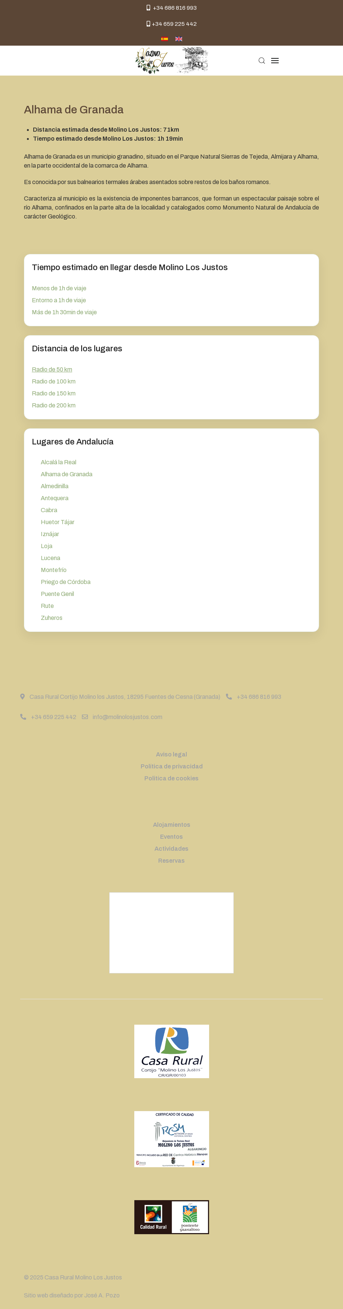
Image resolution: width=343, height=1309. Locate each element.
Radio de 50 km (52, 369)
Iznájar (50, 534)
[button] (262, 60)
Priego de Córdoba (66, 582)
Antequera (54, 498)
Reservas (171, 860)
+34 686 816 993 (172, 8)
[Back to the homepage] (171, 61)
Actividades (171, 848)
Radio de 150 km (54, 393)
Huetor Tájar (57, 522)
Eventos (171, 837)
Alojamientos (171, 825)
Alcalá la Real (58, 462)
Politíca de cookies (171, 778)
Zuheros (51, 618)
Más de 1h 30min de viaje (64, 312)
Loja (46, 546)
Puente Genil (57, 594)
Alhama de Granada (66, 474)
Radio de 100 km (54, 381)
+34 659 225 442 (172, 24)
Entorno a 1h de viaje (59, 300)
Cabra (49, 510)
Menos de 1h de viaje (59, 288)
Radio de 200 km (54, 405)
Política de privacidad (172, 766)
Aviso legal (171, 754)
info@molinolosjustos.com (122, 717)
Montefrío (54, 570)
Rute (47, 606)
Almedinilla (54, 486)
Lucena (50, 558)
